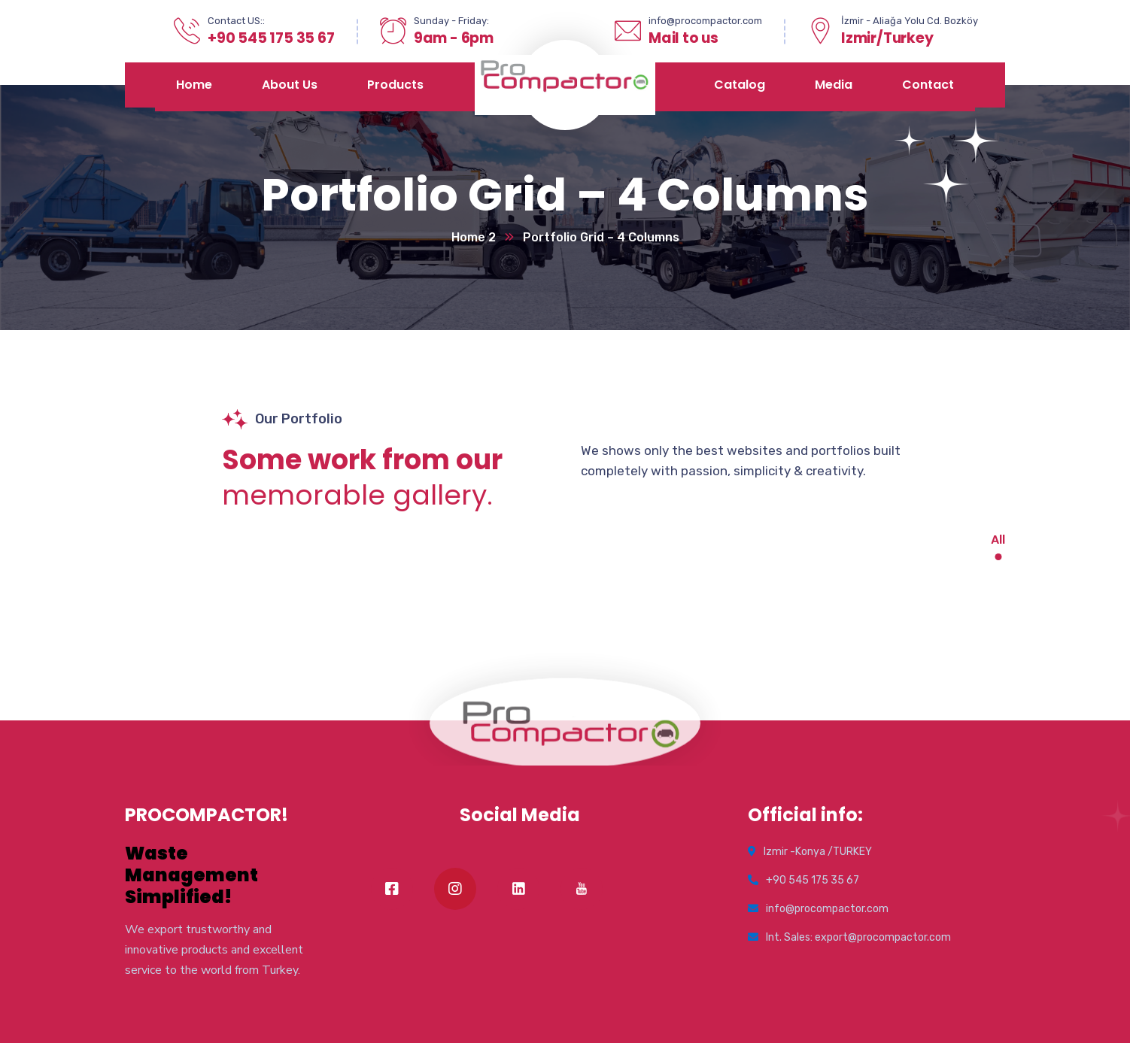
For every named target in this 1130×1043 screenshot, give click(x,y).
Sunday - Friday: (451, 20)
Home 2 (473, 237)
